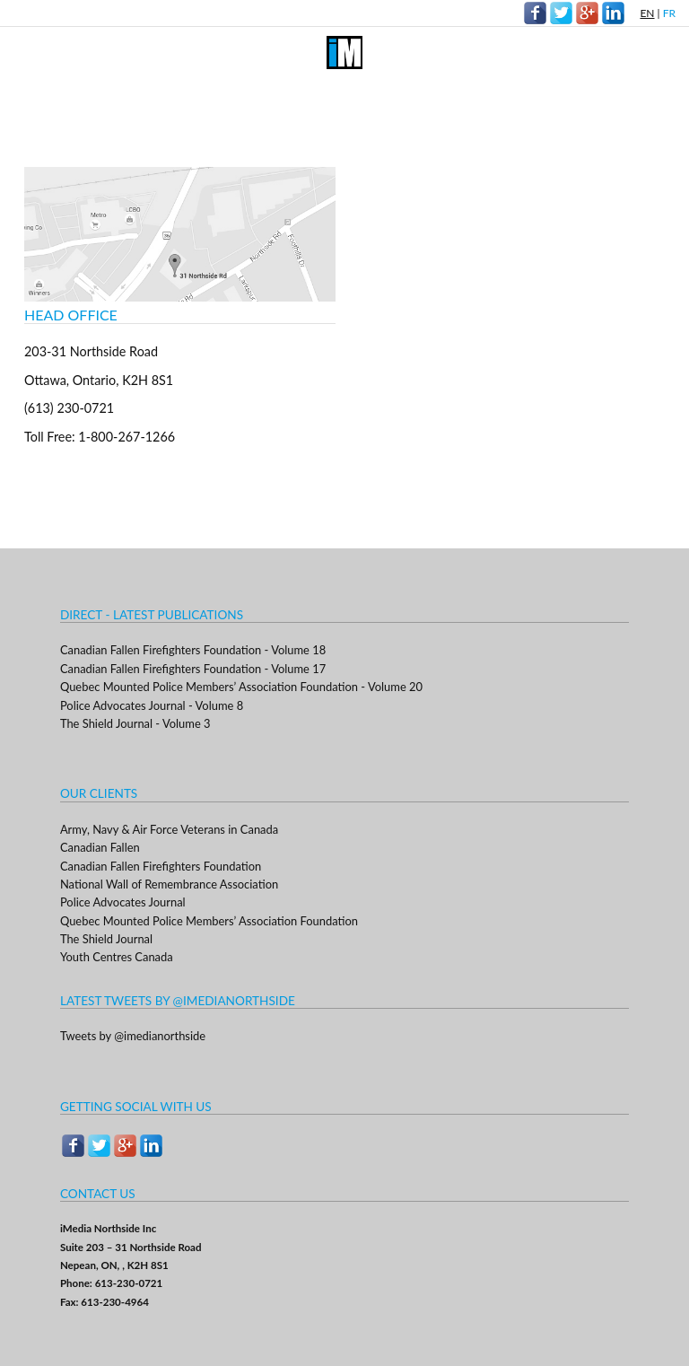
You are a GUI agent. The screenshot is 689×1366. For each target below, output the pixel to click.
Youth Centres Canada (116, 957)
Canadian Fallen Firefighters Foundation (160, 866)
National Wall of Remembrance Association (169, 884)
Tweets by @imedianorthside (132, 1036)
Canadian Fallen (100, 847)
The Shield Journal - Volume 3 (135, 723)
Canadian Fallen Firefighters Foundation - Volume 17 (193, 668)
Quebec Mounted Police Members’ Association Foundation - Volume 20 (241, 686)
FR (669, 13)
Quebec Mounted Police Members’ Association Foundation (209, 921)
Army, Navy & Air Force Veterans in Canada (169, 829)
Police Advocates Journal (123, 902)
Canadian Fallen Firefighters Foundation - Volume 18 (193, 650)
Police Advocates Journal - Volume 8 (151, 705)
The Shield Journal (106, 939)
